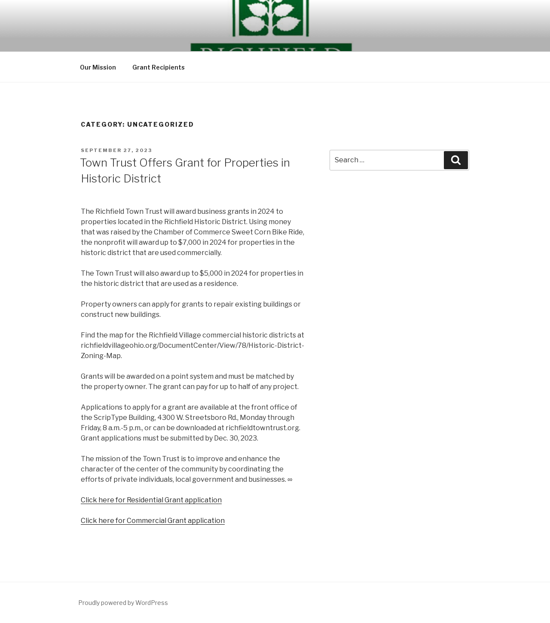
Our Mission (98, 67)
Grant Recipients (158, 67)
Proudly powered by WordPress (123, 602)
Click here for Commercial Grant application (153, 521)
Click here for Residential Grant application (151, 500)
